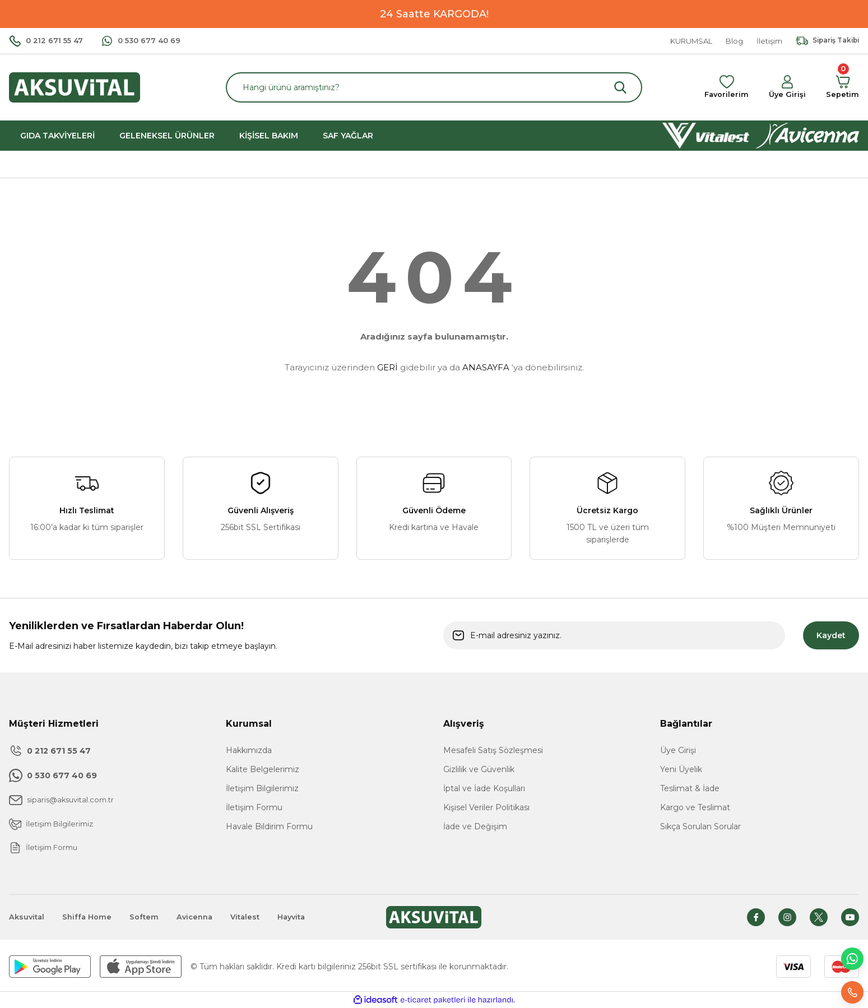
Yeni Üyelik (681, 769)
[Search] (434, 87)
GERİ (387, 367)
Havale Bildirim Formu (269, 826)
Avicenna (201, 917)
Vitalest (254, 917)
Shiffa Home (90, 917)
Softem (149, 917)
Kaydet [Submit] (831, 635)
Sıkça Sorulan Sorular (700, 826)
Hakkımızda (249, 750)
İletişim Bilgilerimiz (262, 788)
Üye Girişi (678, 750)
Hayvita (303, 917)
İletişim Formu (254, 807)
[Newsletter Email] (614, 635)
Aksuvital (28, 917)
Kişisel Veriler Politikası (486, 807)
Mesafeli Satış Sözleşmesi (493, 750)
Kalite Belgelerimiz (262, 769)
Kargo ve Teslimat (695, 807)
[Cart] (842, 87)
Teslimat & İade (690, 788)
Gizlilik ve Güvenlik (478, 769)
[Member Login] (786, 87)
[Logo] (74, 86)
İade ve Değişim (475, 826)
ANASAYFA (485, 367)
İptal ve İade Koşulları (484, 788)
